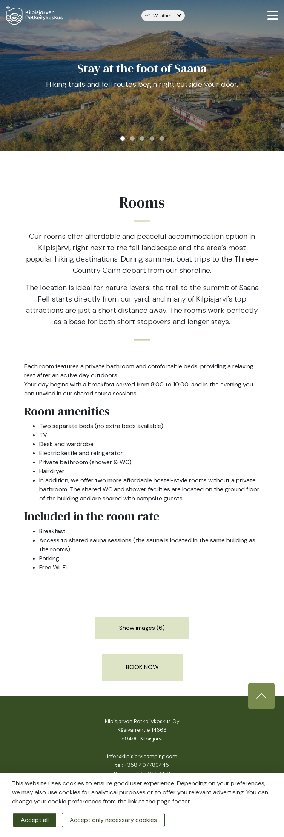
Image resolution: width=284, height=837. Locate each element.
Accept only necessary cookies (113, 820)
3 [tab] (142, 138)
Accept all (35, 820)
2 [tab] (132, 138)
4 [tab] (152, 138)
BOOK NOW (142, 667)
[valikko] (273, 15)
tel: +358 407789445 (142, 765)
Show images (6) (142, 628)
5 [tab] (162, 138)
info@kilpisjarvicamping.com (142, 756)
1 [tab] (122, 138)
